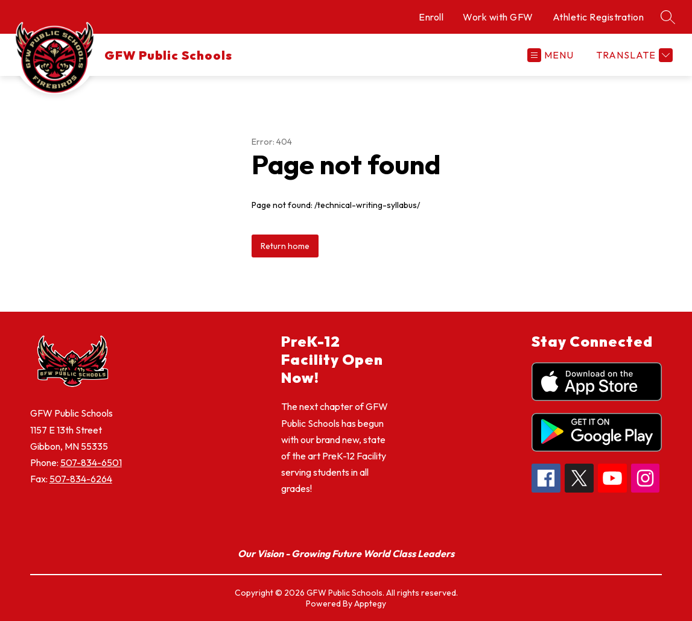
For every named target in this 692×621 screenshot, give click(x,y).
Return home (285, 246)
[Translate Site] (633, 55)
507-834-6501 (91, 462)
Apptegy (370, 603)
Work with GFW (498, 17)
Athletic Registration (598, 17)
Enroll (431, 17)
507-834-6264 (80, 479)
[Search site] (668, 17)
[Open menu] (550, 55)
